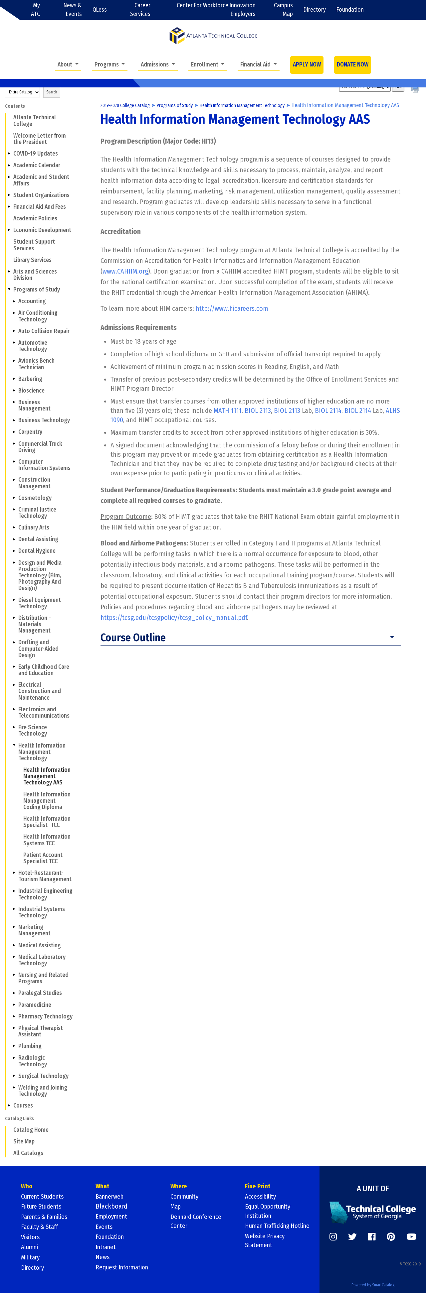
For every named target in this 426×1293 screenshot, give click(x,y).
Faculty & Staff (41, 1227)
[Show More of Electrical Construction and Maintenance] (14, 684)
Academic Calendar (36, 165)
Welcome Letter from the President (39, 139)
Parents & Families (46, 1217)
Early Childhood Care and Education (43, 670)
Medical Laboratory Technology (42, 960)
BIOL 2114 (328, 419)
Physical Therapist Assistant (40, 1031)
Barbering (30, 379)
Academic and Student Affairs (41, 180)
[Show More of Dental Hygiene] (14, 550)
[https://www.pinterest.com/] (391, 1236)
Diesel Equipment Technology (39, 603)
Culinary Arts (33, 527)
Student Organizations (41, 195)
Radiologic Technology (32, 1061)
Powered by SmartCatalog (372, 1282)
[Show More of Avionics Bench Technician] (14, 360)
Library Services (32, 260)
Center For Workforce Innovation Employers (216, 10)
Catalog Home (31, 1129)
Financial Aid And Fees (39, 206)
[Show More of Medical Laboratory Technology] (14, 956)
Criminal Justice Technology (37, 513)
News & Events (73, 10)
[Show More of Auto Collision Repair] (14, 331)
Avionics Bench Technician (36, 364)
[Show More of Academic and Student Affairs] (9, 177)
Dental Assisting (38, 539)
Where (179, 1187)
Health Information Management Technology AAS (47, 776)
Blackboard (111, 1207)
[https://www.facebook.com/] (371, 1236)
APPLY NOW (307, 64)
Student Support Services (34, 245)
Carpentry (30, 431)
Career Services (140, 10)
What (103, 1187)
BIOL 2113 (258, 419)
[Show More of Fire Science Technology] (14, 727)
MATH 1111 (228, 419)
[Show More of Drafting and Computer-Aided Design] (14, 642)
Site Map (24, 1141)
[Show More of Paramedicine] (14, 1004)
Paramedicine (34, 1004)
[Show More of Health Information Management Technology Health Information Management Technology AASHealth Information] (14, 745)
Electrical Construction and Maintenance (39, 691)
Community (186, 1197)
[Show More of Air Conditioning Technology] (14, 312)
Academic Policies (35, 218)
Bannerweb (111, 1197)
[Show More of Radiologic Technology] (14, 1057)
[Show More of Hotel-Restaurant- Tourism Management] (14, 873)
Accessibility (262, 1197)
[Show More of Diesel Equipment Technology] (14, 599)
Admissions (155, 64)
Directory (315, 9)
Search (51, 92)
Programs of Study (36, 289)
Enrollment (205, 64)
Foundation (350, 9)
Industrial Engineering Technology (45, 894)
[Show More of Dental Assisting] (14, 539)
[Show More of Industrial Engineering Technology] (14, 890)
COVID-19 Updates (35, 153)
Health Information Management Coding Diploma (47, 801)
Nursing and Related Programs (43, 978)
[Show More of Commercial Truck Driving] (14, 443)
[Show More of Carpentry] (14, 431)
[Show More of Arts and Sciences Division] (9, 271)
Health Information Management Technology (42, 752)
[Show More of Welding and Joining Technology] (14, 1087)
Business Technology (44, 420)
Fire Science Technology (32, 730)
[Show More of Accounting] (14, 301)
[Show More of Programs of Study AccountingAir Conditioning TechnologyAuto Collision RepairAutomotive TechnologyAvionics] (9, 289)
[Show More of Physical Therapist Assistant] (14, 1028)
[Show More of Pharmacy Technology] (14, 1016)
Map (176, 1207)
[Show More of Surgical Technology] (14, 1075)
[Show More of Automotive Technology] (14, 342)
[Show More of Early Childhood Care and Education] (14, 666)
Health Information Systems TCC (47, 840)
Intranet (107, 1247)
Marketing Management (34, 930)
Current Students (45, 1197)
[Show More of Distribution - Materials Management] (14, 618)
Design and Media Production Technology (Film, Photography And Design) (40, 575)
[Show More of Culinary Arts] (14, 527)
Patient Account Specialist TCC (43, 858)
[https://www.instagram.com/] (333, 1236)
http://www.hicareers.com (232, 317)
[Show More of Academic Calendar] (9, 165)
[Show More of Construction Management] (14, 479)
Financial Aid (256, 64)
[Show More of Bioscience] (14, 390)
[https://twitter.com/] (352, 1236)
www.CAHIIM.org (125, 280)
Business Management (34, 405)
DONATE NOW (352, 64)
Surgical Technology (43, 1076)
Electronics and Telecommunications (44, 712)
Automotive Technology (32, 346)
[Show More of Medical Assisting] (14, 945)
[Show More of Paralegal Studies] (14, 993)
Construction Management (34, 483)
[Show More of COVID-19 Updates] (9, 153)
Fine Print (258, 1187)
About (66, 64)
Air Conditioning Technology (38, 316)
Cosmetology (35, 498)
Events (105, 1227)
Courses (23, 1105)
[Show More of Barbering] (14, 378)
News (103, 1257)
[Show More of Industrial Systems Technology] (14, 909)
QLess (100, 9)
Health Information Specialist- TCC (47, 822)
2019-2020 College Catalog (129, 105)
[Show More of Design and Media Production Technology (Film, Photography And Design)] (14, 562)
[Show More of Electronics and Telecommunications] (14, 709)
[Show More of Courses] (9, 1105)
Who (27, 1187)
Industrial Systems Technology (41, 912)
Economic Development (42, 230)
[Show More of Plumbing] (14, 1046)
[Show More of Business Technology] (14, 420)
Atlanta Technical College (34, 120)
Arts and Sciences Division (35, 275)
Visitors (31, 1237)
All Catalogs (28, 1153)
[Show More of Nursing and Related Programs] (14, 975)
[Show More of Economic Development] (9, 230)
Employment (113, 1217)
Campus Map (283, 10)
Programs (107, 64)
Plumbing (30, 1046)
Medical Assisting (39, 945)
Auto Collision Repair (44, 331)
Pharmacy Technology (45, 1016)
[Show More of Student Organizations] (9, 195)
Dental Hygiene (37, 550)
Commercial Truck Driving (40, 447)
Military (31, 1257)
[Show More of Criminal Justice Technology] (14, 509)
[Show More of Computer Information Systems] (14, 461)
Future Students (43, 1207)
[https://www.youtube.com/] (411, 1236)
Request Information (124, 1267)
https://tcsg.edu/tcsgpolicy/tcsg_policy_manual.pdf (174, 626)
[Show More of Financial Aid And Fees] (9, 206)
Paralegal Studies (40, 993)
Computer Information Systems (44, 465)
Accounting (32, 301)
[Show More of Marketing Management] (14, 927)
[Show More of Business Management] (14, 402)
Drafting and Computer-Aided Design (38, 648)
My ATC (35, 10)
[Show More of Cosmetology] (14, 497)
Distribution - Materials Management (34, 624)
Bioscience (31, 390)
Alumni (31, 1247)
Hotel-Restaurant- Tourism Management (45, 876)
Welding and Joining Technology (42, 1091)
